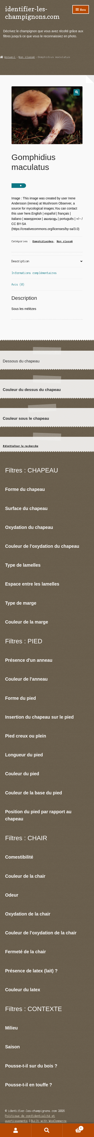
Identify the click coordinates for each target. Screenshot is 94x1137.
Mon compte (15, 1130)
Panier (73, 1128)
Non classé (27, 57)
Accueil (10, 57)
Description (20, 261)
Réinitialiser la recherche (20, 446)
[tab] (47, 262)
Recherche (47, 1130)
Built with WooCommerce (49, 1121)
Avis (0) (18, 284)
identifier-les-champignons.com (32, 12)
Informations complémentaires (34, 272)
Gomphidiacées (42, 241)
